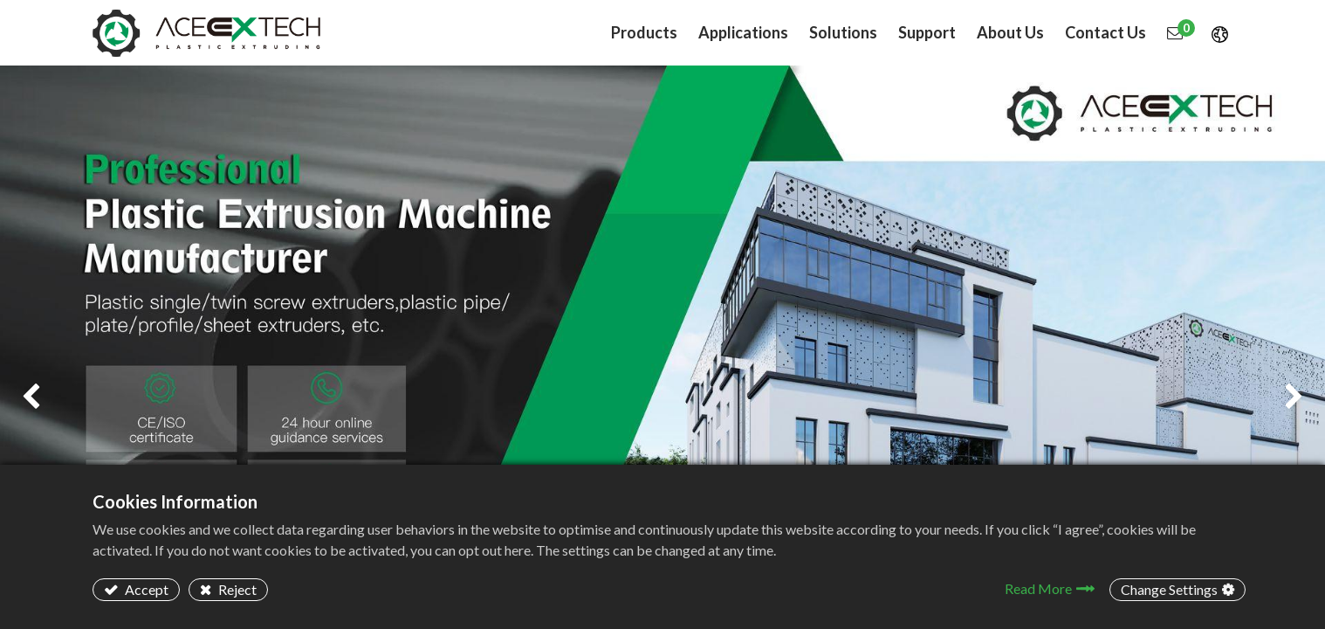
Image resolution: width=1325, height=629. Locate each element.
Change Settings (1169, 589)
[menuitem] (743, 33)
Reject (236, 589)
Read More (1038, 588)
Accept (145, 589)
